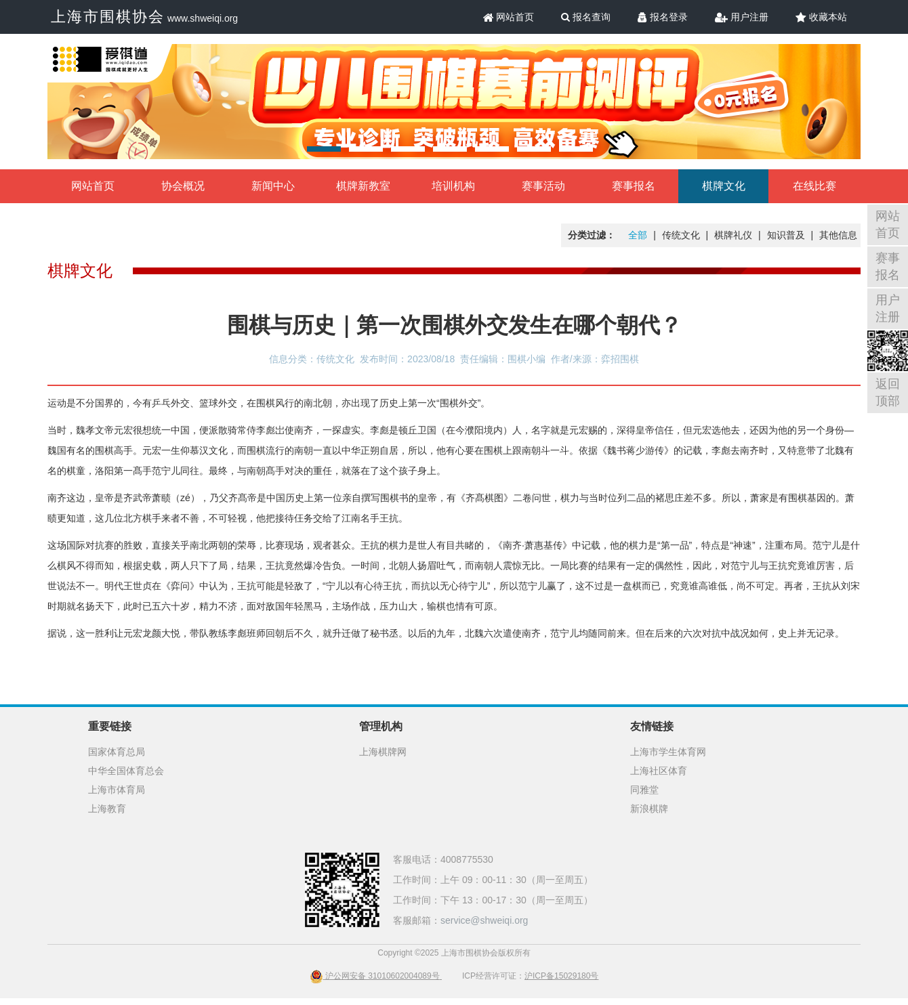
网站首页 (509, 17)
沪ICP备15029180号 (561, 976)
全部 (637, 235)
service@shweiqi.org (484, 920)
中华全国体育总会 (126, 770)
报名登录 (663, 17)
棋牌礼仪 (733, 235)
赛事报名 (633, 186)
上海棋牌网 (383, 751)
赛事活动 (543, 186)
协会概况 (183, 186)
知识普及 (786, 235)
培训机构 (453, 186)
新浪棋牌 (649, 808)
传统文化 (681, 235)
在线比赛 (814, 186)
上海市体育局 (116, 789)
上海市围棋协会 (108, 16)
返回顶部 (887, 392)
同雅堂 (644, 789)
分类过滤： (591, 235)
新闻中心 (273, 186)
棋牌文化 (723, 186)
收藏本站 (821, 17)
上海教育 (107, 808)
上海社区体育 (658, 770)
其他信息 (838, 235)
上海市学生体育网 (668, 751)
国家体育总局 (116, 751)
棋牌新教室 (363, 186)
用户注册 (741, 17)
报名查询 (586, 17)
